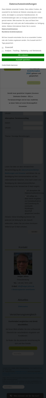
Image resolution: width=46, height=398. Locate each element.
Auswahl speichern (23, 60)
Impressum (14, 65)
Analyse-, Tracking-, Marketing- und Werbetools (21, 51)
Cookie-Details (6, 65)
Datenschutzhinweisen (10, 29)
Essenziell (7, 47)
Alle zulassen (23, 55)
